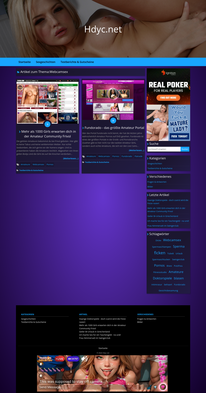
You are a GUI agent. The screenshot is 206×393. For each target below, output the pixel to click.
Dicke (158, 240)
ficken (159, 252)
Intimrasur (156, 284)
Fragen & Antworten (157, 181)
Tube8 (170, 253)
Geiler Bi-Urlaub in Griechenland (162, 216)
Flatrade (138, 156)
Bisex (169, 265)
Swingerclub (178, 259)
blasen (179, 278)
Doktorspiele (162, 278)
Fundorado (127, 156)
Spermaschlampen (161, 246)
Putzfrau (178, 265)
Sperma (179, 246)
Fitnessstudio (160, 272)
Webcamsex (38, 164)
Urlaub (179, 253)
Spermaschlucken (161, 259)
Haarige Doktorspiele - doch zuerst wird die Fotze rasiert (167, 202)
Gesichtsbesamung (168, 290)
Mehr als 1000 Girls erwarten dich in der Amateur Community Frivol (166, 210)
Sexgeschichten (45, 62)
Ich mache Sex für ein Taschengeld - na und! (168, 221)
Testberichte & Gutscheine (77, 62)
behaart (168, 284)
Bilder (150, 186)
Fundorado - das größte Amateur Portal (114, 127)
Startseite (25, 62)
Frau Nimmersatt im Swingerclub (163, 225)
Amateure (25, 164)
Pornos (50, 164)
